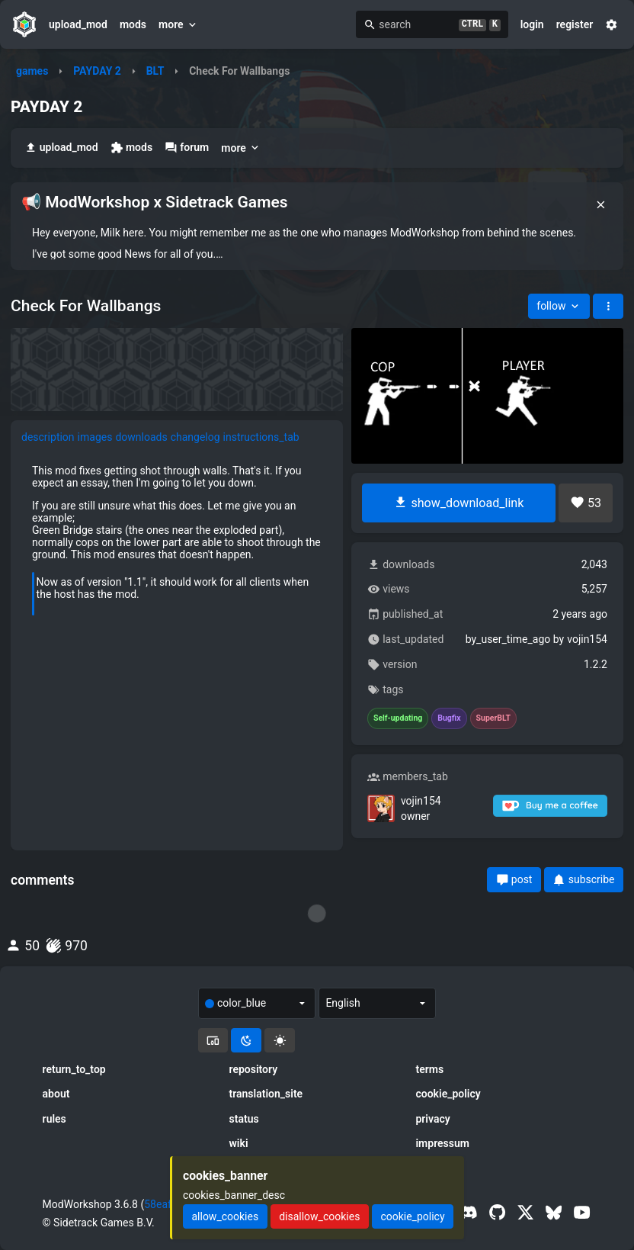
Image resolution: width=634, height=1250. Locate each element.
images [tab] (95, 437)
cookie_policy (447, 1094)
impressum (442, 1143)
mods (133, 24)
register (575, 24)
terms (429, 1069)
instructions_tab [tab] (261, 437)
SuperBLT (493, 718)
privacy (432, 1119)
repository (253, 1069)
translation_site (266, 1094)
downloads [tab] (141, 437)
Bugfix (448, 718)
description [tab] (48, 437)
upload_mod (78, 24)
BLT (155, 71)
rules (54, 1119)
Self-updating (397, 718)
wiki (238, 1143)
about (56, 1094)
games (32, 71)
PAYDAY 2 (97, 71)
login (532, 24)
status (244, 1119)
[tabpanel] (176, 545)
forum (187, 147)
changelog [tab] (195, 437)
